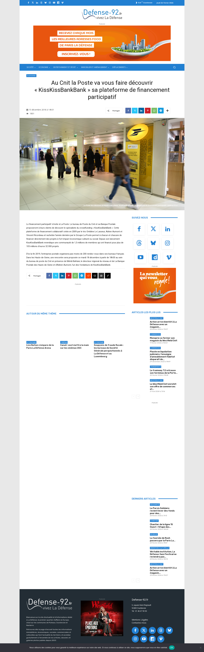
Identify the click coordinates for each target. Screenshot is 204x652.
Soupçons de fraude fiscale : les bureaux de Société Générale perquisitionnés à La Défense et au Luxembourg (109, 351)
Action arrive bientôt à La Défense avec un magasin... (163, 324)
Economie (31, 75)
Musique (153, 534)
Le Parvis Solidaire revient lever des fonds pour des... (162, 511)
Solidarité (154, 505)
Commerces (155, 334)
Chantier (154, 521)
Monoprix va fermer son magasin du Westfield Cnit (163, 339)
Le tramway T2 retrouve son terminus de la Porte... (164, 371)
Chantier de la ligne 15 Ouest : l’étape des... (161, 525)
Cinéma (64, 342)
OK (171, 647)
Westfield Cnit (156, 318)
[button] (174, 67)
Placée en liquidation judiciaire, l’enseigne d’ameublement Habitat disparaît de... (162, 355)
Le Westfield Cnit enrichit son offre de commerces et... (163, 386)
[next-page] (138, 396)
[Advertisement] (77, 292)
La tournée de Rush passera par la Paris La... (162, 539)
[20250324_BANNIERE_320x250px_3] (155, 285)
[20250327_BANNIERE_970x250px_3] (102, 43)
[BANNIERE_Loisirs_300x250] (102, 618)
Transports (155, 367)
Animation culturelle (159, 548)
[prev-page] (133, 396)
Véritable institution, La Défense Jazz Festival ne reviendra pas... (163, 554)
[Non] (200, 647)
